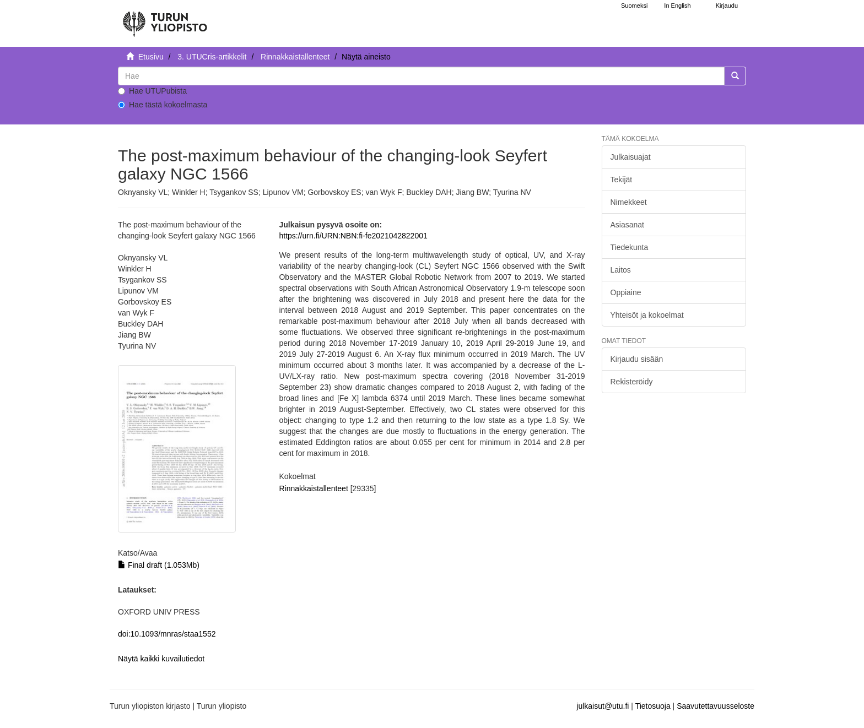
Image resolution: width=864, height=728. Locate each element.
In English (677, 5)
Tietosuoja (653, 706)
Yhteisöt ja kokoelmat (647, 315)
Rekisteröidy (632, 381)
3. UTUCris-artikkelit (211, 56)
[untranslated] (421, 76)
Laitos (621, 269)
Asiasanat (627, 224)
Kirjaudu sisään (637, 359)
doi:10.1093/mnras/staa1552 (166, 633)
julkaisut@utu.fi (602, 706)
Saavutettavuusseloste (715, 706)
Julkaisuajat (631, 157)
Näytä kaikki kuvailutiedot (161, 658)
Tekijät (622, 179)
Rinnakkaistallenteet (295, 56)
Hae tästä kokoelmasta (162, 104)
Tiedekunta (630, 247)
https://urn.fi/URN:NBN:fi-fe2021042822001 (353, 235)
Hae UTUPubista (152, 90)
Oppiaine (626, 292)
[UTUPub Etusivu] (165, 19)
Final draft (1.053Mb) (158, 565)
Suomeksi (634, 5)
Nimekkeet (629, 202)
